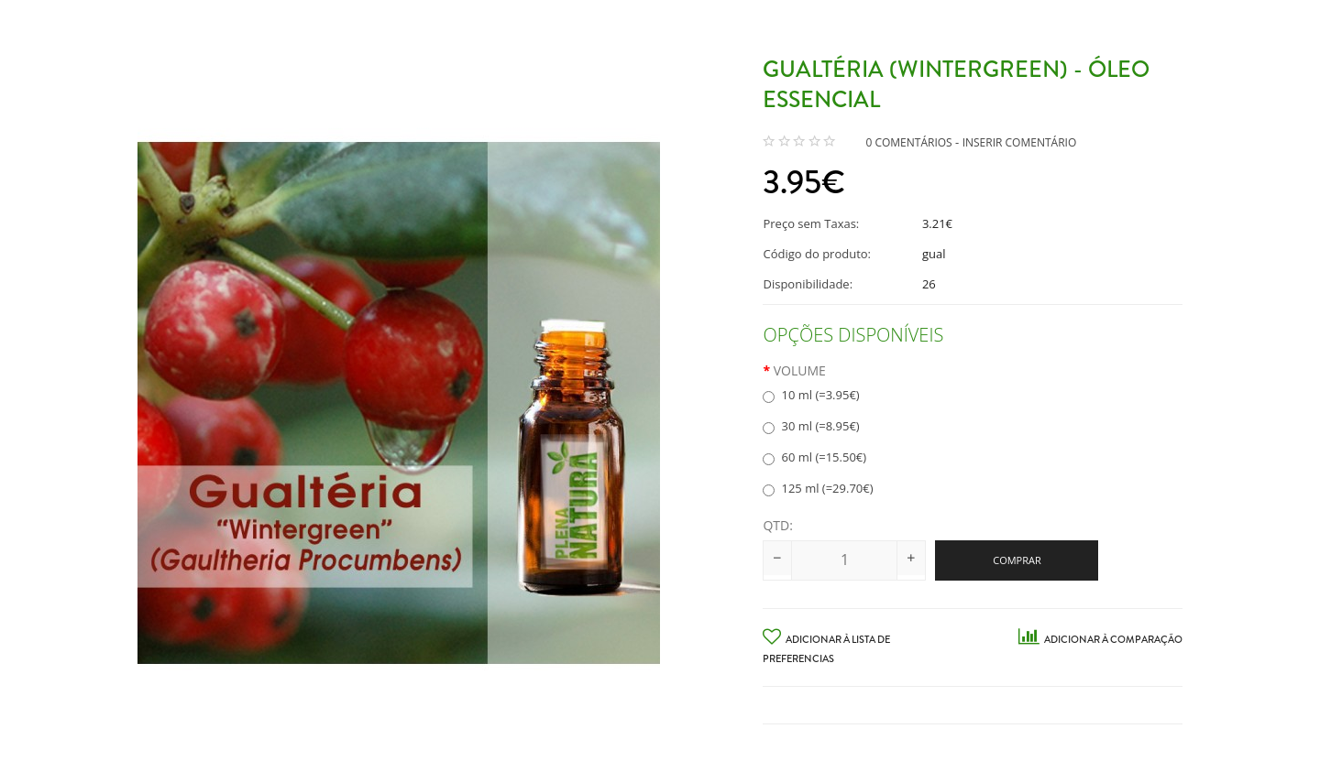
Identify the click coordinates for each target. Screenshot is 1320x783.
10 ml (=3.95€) (811, 394)
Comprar (1017, 560)
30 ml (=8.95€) (811, 426)
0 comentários (908, 142)
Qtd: (777, 525)
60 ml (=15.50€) (814, 457)
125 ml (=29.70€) (818, 488)
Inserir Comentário (1019, 142)
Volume (800, 370)
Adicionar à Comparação (1100, 639)
